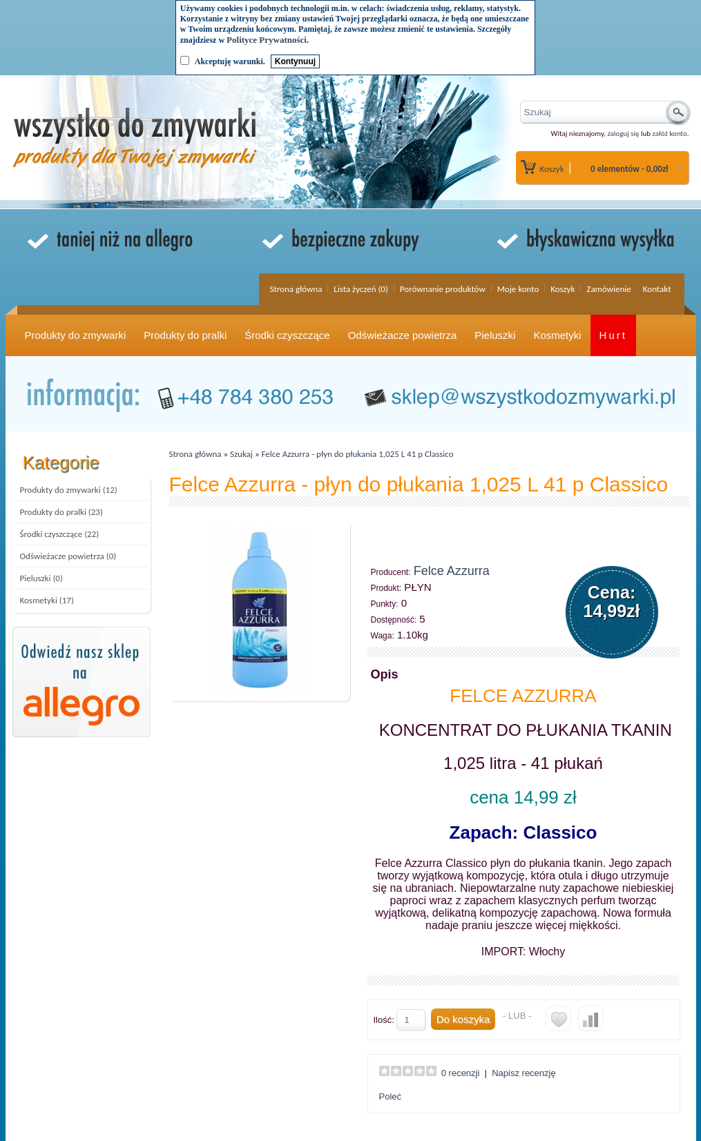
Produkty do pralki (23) (61, 512)
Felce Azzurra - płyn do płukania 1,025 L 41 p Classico (358, 454)
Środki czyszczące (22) (59, 534)
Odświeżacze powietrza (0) (68, 556)
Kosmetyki (557, 335)
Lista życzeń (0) (361, 289)
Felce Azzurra (452, 571)
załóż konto (670, 133)
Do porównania (591, 1018)
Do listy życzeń (558, 1018)
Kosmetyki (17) (47, 600)
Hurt (613, 335)
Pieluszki (494, 335)
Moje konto (518, 289)
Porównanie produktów (443, 289)
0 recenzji (460, 1073)
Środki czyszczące (286, 335)
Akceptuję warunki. (230, 61)
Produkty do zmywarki (75, 335)
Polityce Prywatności (267, 40)
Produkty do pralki (185, 335)
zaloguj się (623, 133)
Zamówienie (608, 289)
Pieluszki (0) (41, 578)
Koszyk (552, 169)
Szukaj (241, 454)
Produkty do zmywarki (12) (68, 490)
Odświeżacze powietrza (402, 335)
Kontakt (657, 289)
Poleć (390, 1096)
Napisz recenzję (524, 1073)
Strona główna (295, 289)
